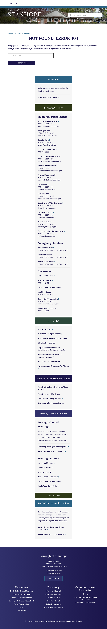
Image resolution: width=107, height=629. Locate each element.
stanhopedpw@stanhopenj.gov (50, 170)
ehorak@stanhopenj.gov (47, 135)
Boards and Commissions (53, 607)
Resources (21, 587)
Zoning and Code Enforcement (50, 231)
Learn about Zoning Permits (49, 398)
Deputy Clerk (43, 140)
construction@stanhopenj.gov (49, 161)
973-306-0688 (43, 152)
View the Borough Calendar (49, 334)
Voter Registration (21, 604)
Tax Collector (43, 193)
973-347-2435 (43, 283)
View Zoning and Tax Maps (49, 394)
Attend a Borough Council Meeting (52, 338)
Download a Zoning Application (51, 403)
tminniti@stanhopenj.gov (47, 227)
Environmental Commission (49, 287)
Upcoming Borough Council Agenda (52, 446)
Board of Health (44, 280)
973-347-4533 (43, 264)
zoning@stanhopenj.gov (47, 236)
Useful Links (21, 611)
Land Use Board (44, 292)
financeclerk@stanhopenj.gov (49, 180)
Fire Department (45, 254)
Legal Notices (53, 495)
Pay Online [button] (53, 79)
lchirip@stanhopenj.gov (47, 145)
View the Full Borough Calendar (51, 534)
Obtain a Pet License (46, 343)
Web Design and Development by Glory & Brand (64, 621)
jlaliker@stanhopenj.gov (47, 189)
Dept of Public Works (47, 166)
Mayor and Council (45, 276)
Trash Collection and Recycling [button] (53, 503)
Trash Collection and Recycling (21, 591)
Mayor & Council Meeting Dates (51, 451)
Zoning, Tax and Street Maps (21, 597)
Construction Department (49, 156)
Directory (53, 587)
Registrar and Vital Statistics (50, 203)
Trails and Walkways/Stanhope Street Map (85, 598)
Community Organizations (85, 602)
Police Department (46, 261)
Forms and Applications (21, 594)
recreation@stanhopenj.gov (48, 304)
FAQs (22, 607)
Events (85, 594)
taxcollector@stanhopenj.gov (49, 198)
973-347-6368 (43, 168)
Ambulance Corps (45, 247)
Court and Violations (46, 149)
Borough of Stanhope (17, 15)
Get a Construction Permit (49, 361)
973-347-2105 (43, 250)
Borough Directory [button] (53, 107)
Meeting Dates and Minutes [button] (53, 413)
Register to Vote (45, 329)
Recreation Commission (48, 299)
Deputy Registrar (45, 212)
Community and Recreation (85, 589)
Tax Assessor (43, 184)
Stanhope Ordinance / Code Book (21, 601)
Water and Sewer (45, 222)
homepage (75, 46)
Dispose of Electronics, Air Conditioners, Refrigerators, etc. (51, 348)
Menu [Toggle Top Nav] (14, 3)
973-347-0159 (43, 124)
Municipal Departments (53, 594)
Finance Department (46, 175)
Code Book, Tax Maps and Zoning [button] (53, 378)
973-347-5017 (43, 257)
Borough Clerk (44, 130)
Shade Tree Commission (48, 308)
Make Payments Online (47, 97)
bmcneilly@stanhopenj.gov (48, 126)
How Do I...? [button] (53, 321)
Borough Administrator (48, 121)
